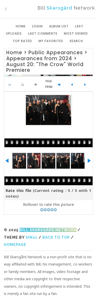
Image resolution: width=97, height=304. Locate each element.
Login (37, 26)
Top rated (22, 41)
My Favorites (51, 41)
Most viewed (76, 33)
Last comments (42, 33)
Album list (59, 26)
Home (21, 26)
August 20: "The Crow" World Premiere (45, 67)
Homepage (15, 245)
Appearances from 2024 (39, 58)
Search (76, 41)
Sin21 (32, 237)
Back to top (56, 237)
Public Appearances (55, 52)
